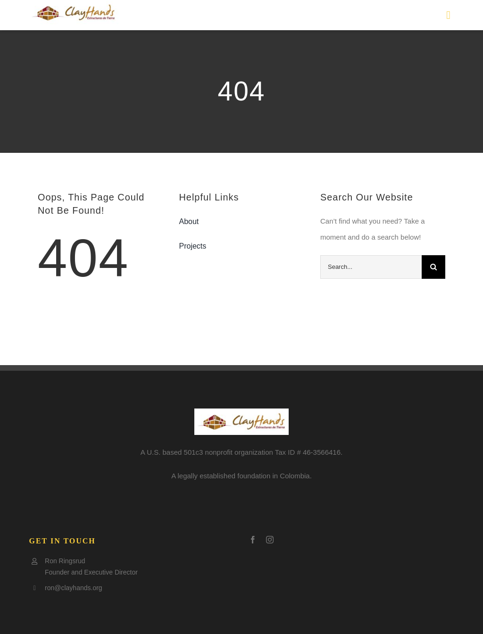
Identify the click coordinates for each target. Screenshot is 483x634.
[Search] (433, 267)
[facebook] (253, 539)
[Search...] (371, 267)
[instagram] (270, 539)
